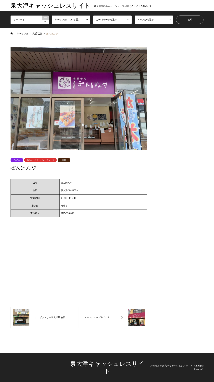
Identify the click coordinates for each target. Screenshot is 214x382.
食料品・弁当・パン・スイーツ (40, 160)
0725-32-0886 (67, 213)
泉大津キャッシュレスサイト (177, 365)
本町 (64, 160)
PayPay (17, 160)
